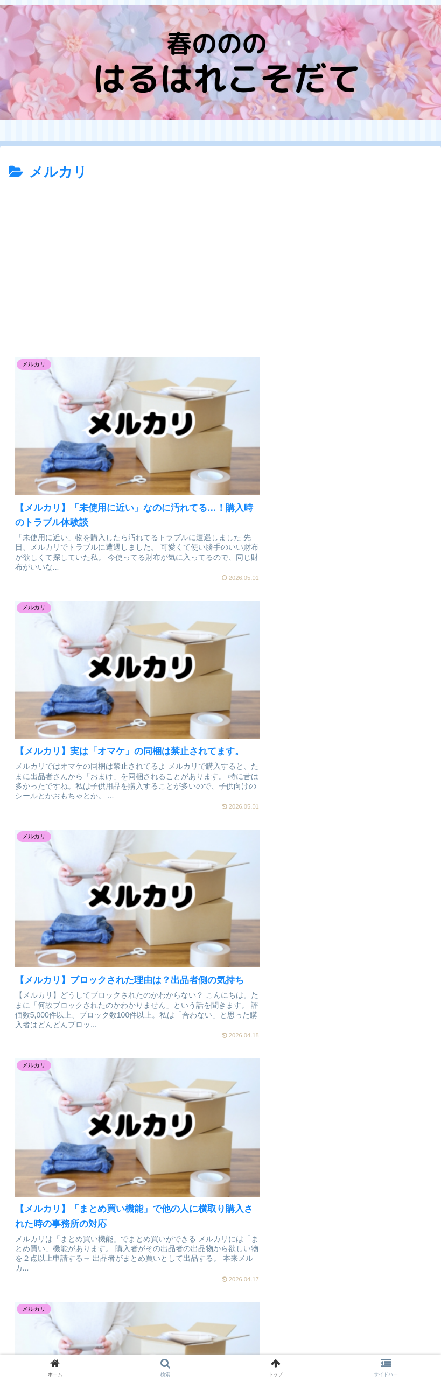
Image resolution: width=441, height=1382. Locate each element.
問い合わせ (326, 1347)
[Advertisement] (220, 265)
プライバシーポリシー (114, 1347)
